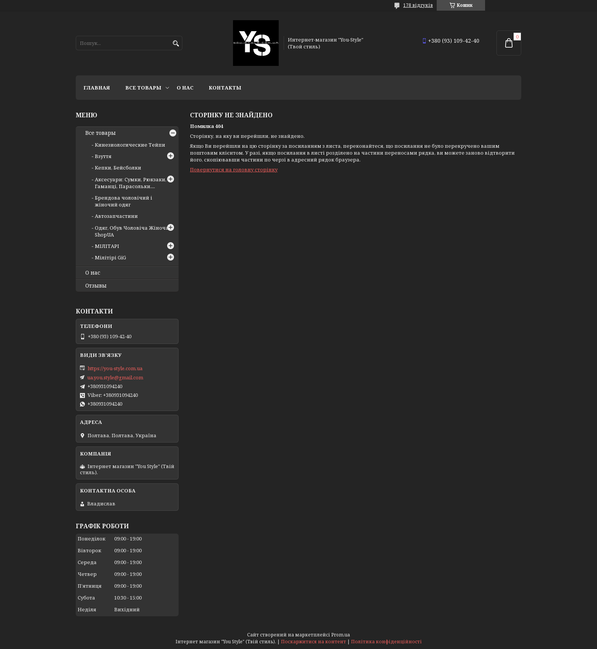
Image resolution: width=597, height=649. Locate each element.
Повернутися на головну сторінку (234, 169)
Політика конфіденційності (386, 641)
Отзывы (96, 285)
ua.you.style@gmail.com (115, 377)
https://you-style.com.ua (115, 368)
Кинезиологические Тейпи (130, 144)
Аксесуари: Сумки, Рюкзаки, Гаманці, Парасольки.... (130, 183)
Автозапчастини (116, 216)
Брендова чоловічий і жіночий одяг (123, 201)
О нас (185, 87)
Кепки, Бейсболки (118, 167)
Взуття (103, 156)
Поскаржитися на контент (313, 641)
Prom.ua (340, 634)
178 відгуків (418, 5)
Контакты (225, 87)
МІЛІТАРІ (107, 246)
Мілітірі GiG (110, 257)
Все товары (143, 87)
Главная (96, 87)
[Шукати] (175, 43)
